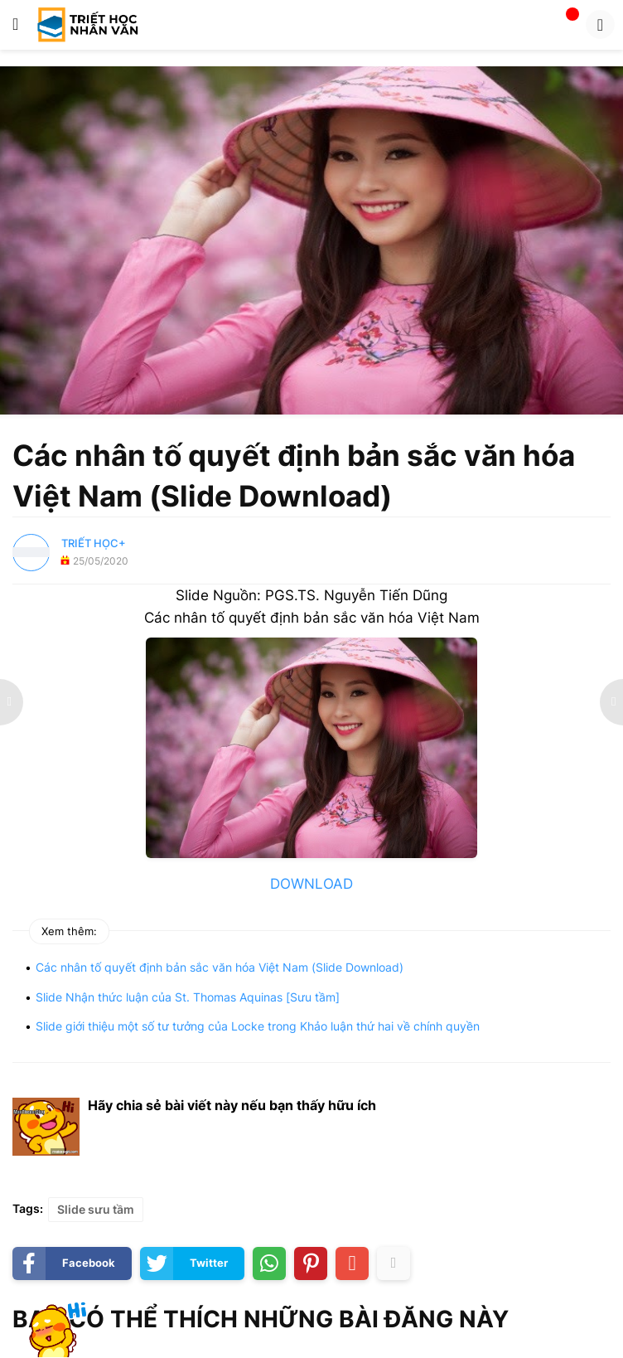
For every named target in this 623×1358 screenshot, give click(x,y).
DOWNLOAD (311, 883)
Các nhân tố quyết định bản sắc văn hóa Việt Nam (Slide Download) (219, 967)
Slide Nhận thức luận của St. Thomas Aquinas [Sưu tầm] (188, 997)
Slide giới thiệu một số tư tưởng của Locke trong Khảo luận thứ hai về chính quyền (258, 1026)
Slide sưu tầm (95, 1209)
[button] (15, 25)
